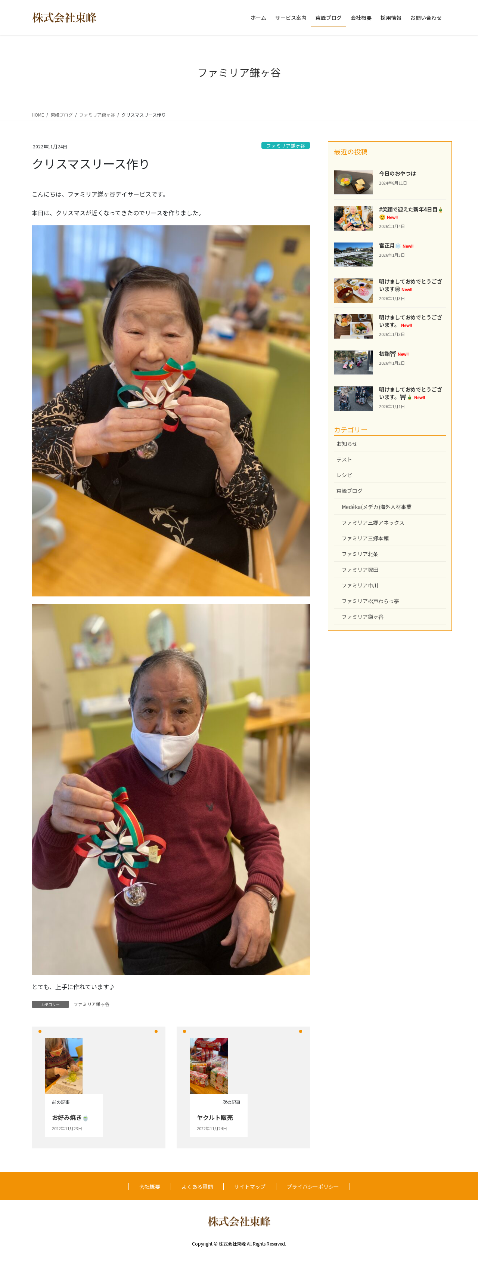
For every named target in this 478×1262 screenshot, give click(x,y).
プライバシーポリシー (313, 1186)
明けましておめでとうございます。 (410, 321)
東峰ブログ (349, 490)
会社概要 (149, 1186)
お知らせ (346, 443)
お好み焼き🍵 (70, 1117)
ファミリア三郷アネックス (373, 522)
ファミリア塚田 (360, 569)
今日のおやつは (397, 173)
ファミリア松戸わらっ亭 (370, 601)
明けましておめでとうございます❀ (410, 285)
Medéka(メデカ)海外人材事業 (377, 506)
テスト (344, 459)
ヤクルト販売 (215, 1117)
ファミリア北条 (360, 554)
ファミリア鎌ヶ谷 (285, 145)
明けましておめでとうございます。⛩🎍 (410, 393)
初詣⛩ (394, 353)
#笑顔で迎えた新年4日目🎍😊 (411, 213)
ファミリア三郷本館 (365, 538)
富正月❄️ (396, 245)
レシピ (344, 475)
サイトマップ (250, 1186)
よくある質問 (197, 1186)
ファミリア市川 (360, 585)
